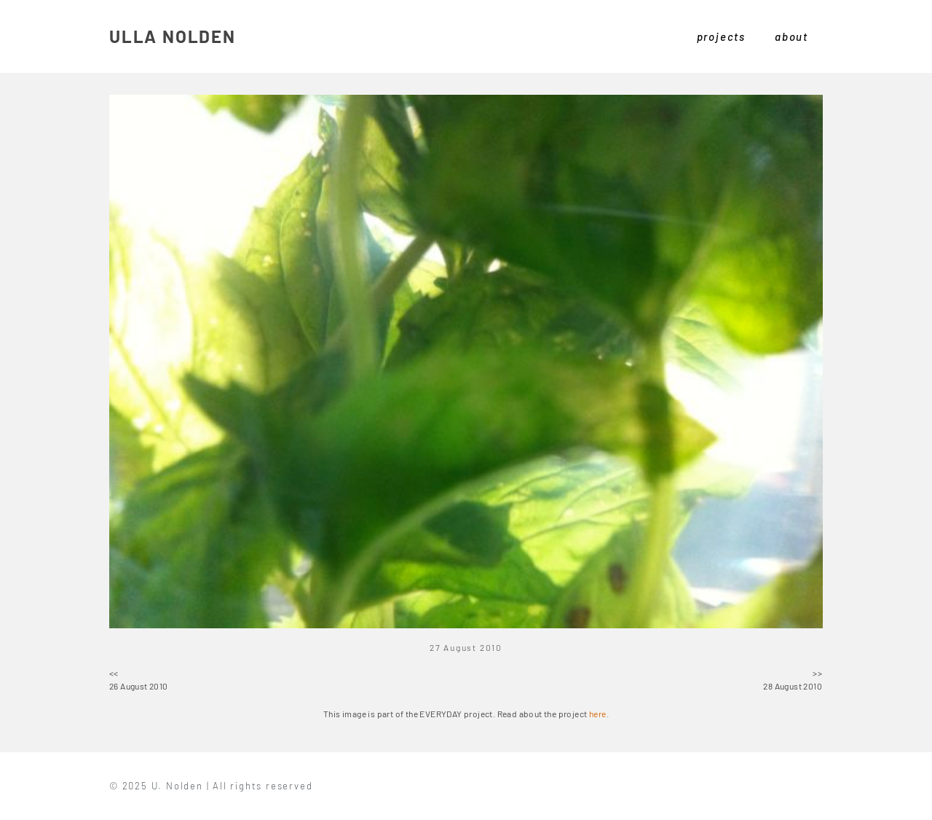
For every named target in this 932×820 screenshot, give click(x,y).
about (791, 36)
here (598, 713)
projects (721, 36)
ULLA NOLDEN (172, 36)
